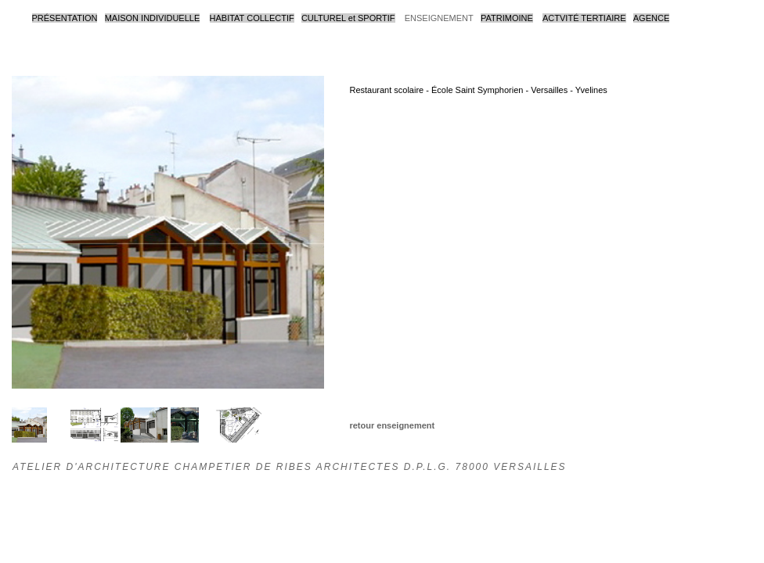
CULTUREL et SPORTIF (348, 18)
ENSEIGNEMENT (439, 18)
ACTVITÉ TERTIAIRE (584, 18)
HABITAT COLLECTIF (252, 18)
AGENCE (651, 18)
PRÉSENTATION (65, 18)
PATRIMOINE (507, 18)
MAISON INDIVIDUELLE (152, 18)
